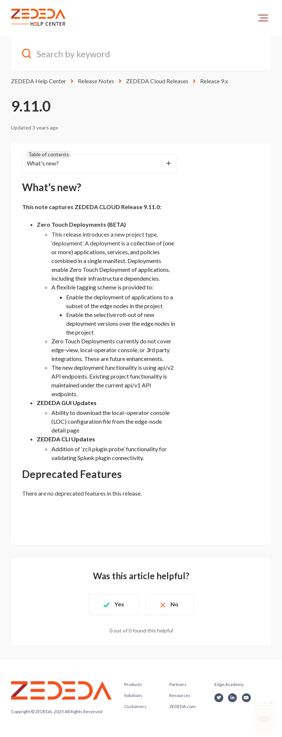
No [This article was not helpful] (174, 604)
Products (133, 684)
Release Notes (96, 80)
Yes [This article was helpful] (119, 604)
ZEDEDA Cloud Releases (157, 80)
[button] (263, 18)
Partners (178, 684)
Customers (135, 706)
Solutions (133, 695)
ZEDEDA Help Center (38, 80)
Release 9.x (214, 80)
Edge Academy (229, 684)
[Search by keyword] (141, 53)
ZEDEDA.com (182, 706)
